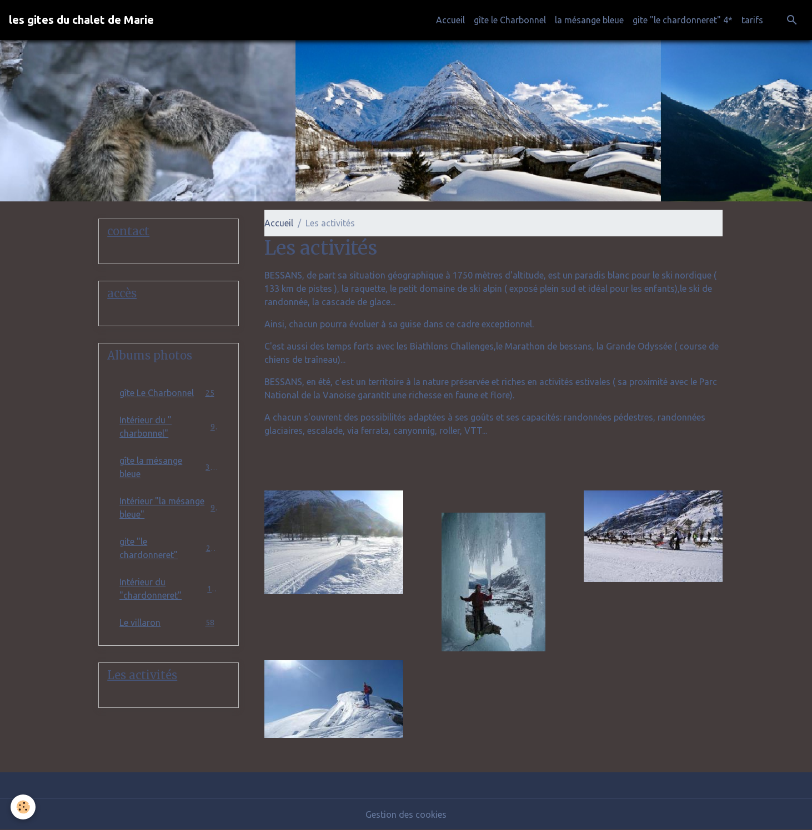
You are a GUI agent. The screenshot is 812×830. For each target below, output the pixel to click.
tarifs (752, 20)
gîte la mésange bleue (168, 467)
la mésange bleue (589, 20)
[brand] (81, 20)
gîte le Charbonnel (510, 20)
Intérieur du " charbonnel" (168, 426)
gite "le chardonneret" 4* (683, 20)
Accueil (450, 20)
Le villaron (168, 622)
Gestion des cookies (406, 814)
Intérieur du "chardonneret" (168, 588)
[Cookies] (23, 806)
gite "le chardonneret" (168, 548)
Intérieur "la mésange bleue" (168, 507)
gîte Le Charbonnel (168, 392)
